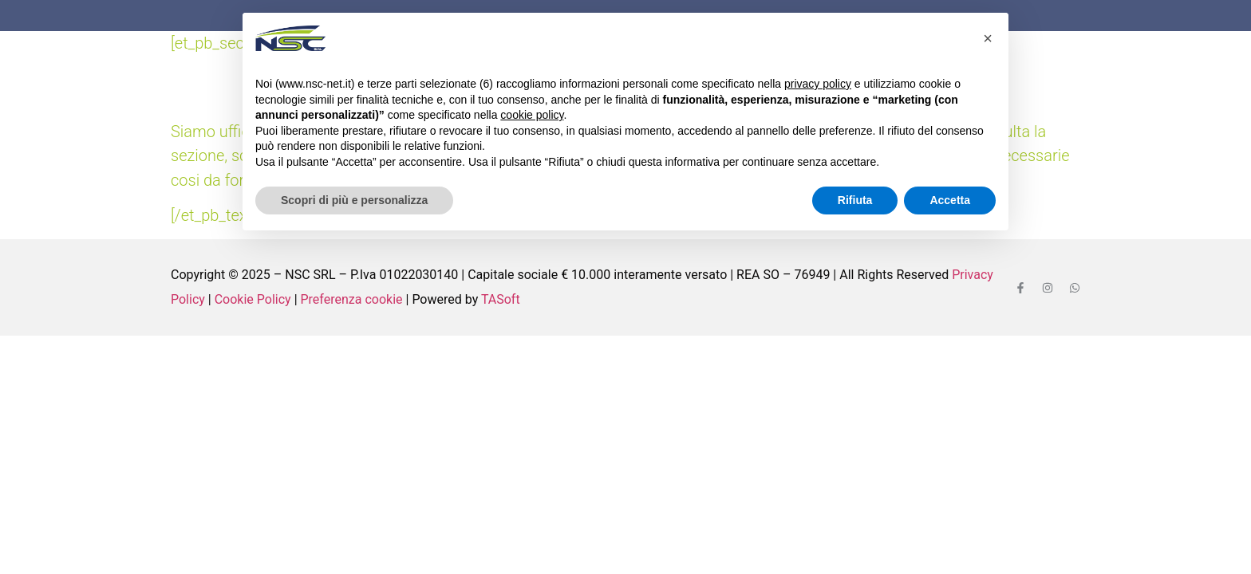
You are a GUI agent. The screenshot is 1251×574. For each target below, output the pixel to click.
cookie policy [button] (531, 114)
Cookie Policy (253, 299)
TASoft (500, 299)
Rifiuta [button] (855, 200)
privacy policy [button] (817, 83)
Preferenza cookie (352, 299)
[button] (987, 38)
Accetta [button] (949, 200)
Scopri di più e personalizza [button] (354, 200)
